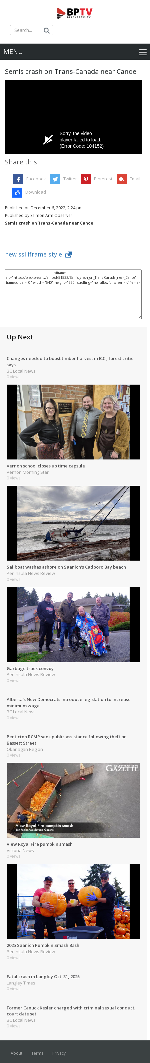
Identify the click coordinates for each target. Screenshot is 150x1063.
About (16, 1053)
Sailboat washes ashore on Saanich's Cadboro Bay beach (66, 567)
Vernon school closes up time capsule (46, 466)
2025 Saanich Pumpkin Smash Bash (43, 945)
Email (135, 179)
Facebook (36, 179)
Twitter (70, 179)
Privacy (59, 1053)
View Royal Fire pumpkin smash (40, 844)
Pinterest (103, 179)
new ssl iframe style (38, 254)
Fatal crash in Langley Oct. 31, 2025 (43, 976)
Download (35, 192)
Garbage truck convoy (30, 668)
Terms (37, 1053)
